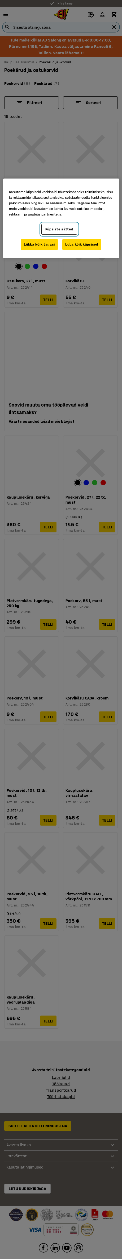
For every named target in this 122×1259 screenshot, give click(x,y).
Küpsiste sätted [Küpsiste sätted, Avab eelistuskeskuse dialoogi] (59, 229)
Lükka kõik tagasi (39, 244)
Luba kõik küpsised (81, 244)
